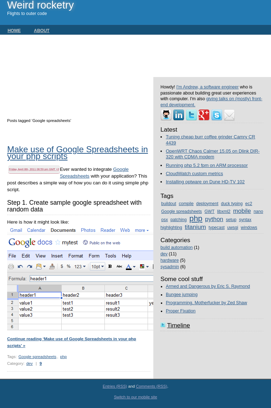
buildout (168, 203)
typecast (217, 227)
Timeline (178, 325)
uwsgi (232, 227)
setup (231, 219)
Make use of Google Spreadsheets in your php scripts (77, 153)
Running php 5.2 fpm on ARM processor (207, 165)
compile (186, 203)
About (42, 30)
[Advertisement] (80, 74)
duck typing (232, 203)
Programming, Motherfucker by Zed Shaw (206, 302)
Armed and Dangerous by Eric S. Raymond (208, 286)
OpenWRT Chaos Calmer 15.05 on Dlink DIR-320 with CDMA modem (213, 154)
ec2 (248, 203)
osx (164, 219)
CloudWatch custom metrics (194, 173)
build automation (176, 247)
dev (29, 363)
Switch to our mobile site (135, 397)
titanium (195, 227)
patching (178, 219)
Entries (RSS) (115, 386)
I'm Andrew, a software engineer (207, 87)
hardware (169, 260)
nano (258, 211)
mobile (242, 211)
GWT (209, 211)
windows (249, 227)
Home (14, 30)
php (63, 357)
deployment (207, 203)
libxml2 (223, 211)
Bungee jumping (182, 294)
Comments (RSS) (151, 386)
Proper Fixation (181, 310)
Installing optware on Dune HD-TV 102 (205, 181)
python (214, 219)
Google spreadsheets (37, 357)
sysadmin (169, 266)
